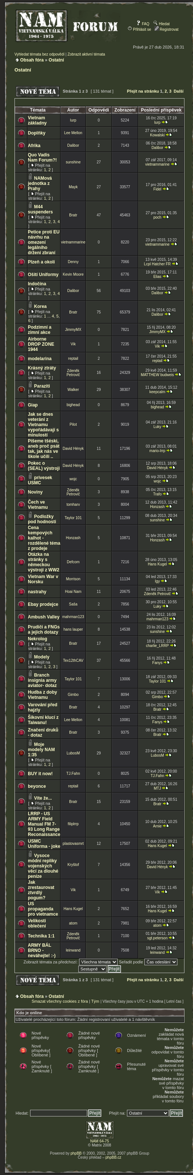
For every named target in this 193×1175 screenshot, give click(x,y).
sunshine (73, 162)
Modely (41, 657)
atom (73, 923)
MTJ (157, 788)
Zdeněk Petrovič (73, 373)
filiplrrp (73, 824)
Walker (73, 390)
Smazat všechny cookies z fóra (60, 1001)
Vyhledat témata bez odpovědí (39, 54)
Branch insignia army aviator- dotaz (42, 680)
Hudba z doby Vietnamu (42, 695)
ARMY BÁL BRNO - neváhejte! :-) (42, 950)
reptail (73, 358)
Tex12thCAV (73, 660)
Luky (157, 427)
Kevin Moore (73, 274)
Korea (40, 306)
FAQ (142, 24)
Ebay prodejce (43, 604)
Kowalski (157, 135)
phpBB (76, 1153)
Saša (73, 604)
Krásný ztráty (42, 368)
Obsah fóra (31, 60)
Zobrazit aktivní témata (86, 54)
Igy (157, 581)
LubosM (73, 753)
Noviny (35, 492)
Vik (73, 344)
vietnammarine (157, 164)
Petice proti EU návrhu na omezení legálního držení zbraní (43, 242)
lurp (73, 120)
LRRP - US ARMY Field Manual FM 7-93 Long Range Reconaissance (44, 824)
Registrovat (166, 29)
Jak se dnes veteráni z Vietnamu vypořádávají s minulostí (43, 425)
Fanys (157, 663)
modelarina (40, 358)
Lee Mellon (73, 133)
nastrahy (37, 591)
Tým (95, 1001)
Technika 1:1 (41, 936)
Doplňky (36, 133)
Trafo (157, 494)
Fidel (157, 189)
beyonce (37, 786)
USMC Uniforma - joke (44, 844)
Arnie (157, 826)
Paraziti (42, 386)
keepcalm (158, 392)
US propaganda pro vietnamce (43, 909)
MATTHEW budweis (157, 375)
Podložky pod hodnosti (42, 519)
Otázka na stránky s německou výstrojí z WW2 (43, 562)
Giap (33, 405)
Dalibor (73, 145)
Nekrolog (37, 638)
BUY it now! (40, 773)
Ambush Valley (43, 617)
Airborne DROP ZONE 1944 (41, 344)
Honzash (157, 507)
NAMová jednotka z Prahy (40, 183)
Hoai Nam (73, 592)
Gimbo (73, 695)
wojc (73, 479)
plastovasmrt (73, 844)
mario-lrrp (158, 451)
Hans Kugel (157, 564)
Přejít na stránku (143, 91)
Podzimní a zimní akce (39, 330)
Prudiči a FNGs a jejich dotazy (44, 629)
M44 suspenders (40, 209)
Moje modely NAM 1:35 (41, 749)
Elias (157, 277)
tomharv (73, 504)
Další (178, 91)
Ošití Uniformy (43, 274)
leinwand (73, 950)
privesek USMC (40, 480)
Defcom (73, 562)
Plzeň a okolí (41, 262)
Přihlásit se (139, 29)
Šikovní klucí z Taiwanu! (43, 720)
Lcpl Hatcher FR (157, 264)
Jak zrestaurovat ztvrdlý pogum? (41, 890)
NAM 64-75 (99, 1141)
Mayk (73, 187)
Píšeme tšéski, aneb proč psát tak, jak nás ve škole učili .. (43, 448)
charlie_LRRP (157, 646)
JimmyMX (73, 330)
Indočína (37, 283)
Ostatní (56, 60)
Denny (73, 262)
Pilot (72, 424)
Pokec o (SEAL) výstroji (44, 466)
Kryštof (73, 865)
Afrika (34, 145)
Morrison (73, 579)
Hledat (161, 24)
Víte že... (43, 798)
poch (157, 217)
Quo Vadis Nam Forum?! (42, 157)
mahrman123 (73, 617)
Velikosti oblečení (37, 923)
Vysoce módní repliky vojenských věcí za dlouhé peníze (43, 866)
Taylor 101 (73, 518)
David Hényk (73, 449)
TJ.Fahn (73, 773)
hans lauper (73, 629)
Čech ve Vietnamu (38, 504)
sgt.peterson (157, 938)
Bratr (73, 215)
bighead (73, 405)
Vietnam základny (37, 120)
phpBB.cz (113, 1157)
